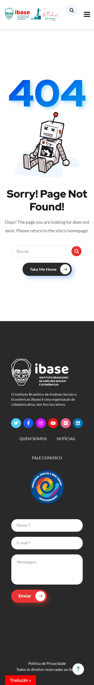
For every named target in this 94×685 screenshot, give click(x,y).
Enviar (32, 596)
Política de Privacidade (47, 663)
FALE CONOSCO (47, 457)
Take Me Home (50, 269)
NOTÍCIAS (66, 438)
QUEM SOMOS (33, 438)
